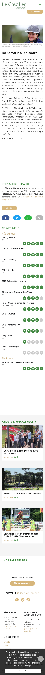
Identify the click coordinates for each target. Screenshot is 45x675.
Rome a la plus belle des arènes (22, 493)
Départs (29, 243)
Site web (24, 243)
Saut (15, 457)
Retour (9, 208)
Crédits (7, 642)
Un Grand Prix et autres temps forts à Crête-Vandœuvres (21, 535)
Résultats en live (37, 243)
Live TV (41, 243)
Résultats (33, 243)
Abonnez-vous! (22, 583)
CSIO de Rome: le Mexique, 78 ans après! (21, 452)
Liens (6, 645)
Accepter (22, 671)
